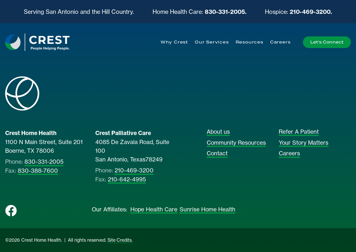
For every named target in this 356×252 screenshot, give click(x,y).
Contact (217, 153)
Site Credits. (120, 240)
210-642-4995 (127, 179)
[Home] (37, 42)
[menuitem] (174, 42)
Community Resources (236, 143)
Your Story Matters (303, 143)
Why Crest (174, 42)
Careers (280, 42)
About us (218, 132)
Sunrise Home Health (207, 209)
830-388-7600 (38, 171)
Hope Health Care (153, 209)
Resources (249, 42)
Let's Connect (326, 42)
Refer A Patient (299, 132)
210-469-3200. (311, 11)
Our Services (212, 42)
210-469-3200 (134, 170)
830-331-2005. (226, 11)
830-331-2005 (43, 162)
